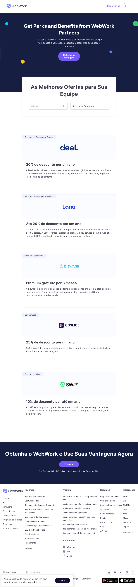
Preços (6, 498)
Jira (124, 501)
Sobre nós (7, 524)
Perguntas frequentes (109, 496)
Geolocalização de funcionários (38, 525)
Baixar (5, 502)
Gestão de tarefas (32, 534)
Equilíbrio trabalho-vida (35, 530)
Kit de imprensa (107, 514)
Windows (69, 547)
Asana (125, 496)
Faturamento (30, 543)
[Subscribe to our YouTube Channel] (114, 573)
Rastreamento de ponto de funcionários (80, 529)
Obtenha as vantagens (69, 56)
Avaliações (105, 509)
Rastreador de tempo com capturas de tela (80, 498)
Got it (62, 580)
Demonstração (9, 515)
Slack (125, 518)
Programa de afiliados (12, 520)
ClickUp (126, 505)
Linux (67, 556)
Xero (125, 514)
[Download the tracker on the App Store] (127, 580)
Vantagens (7, 507)
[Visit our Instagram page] (126, 573)
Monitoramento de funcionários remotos (80, 504)
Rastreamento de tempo (35, 496)
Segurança (86, 579)
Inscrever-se (113, 6)
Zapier (126, 526)
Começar (69, 464)
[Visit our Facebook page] (120, 573)
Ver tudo (28, 549)
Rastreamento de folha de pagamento (79, 533)
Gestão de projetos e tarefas (75, 524)
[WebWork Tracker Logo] (16, 5)
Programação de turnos (35, 521)
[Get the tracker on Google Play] (110, 580)
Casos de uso (9, 511)
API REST (104, 531)
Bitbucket (127, 522)
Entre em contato (10, 528)
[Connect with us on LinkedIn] (108, 573)
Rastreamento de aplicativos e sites (40, 505)
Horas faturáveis (32, 538)
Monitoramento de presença (37, 517)
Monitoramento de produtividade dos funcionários (79, 518)
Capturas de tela (32, 501)
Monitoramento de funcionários (76, 508)
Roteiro (103, 518)
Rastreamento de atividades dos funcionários (39, 511)
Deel (125, 509)
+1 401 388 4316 (12, 572)
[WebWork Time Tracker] (13, 490)
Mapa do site (106, 522)
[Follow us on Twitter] (132, 573)
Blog (102, 526)
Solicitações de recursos (111, 505)
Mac (67, 551)
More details (33, 582)
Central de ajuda (107, 501)
